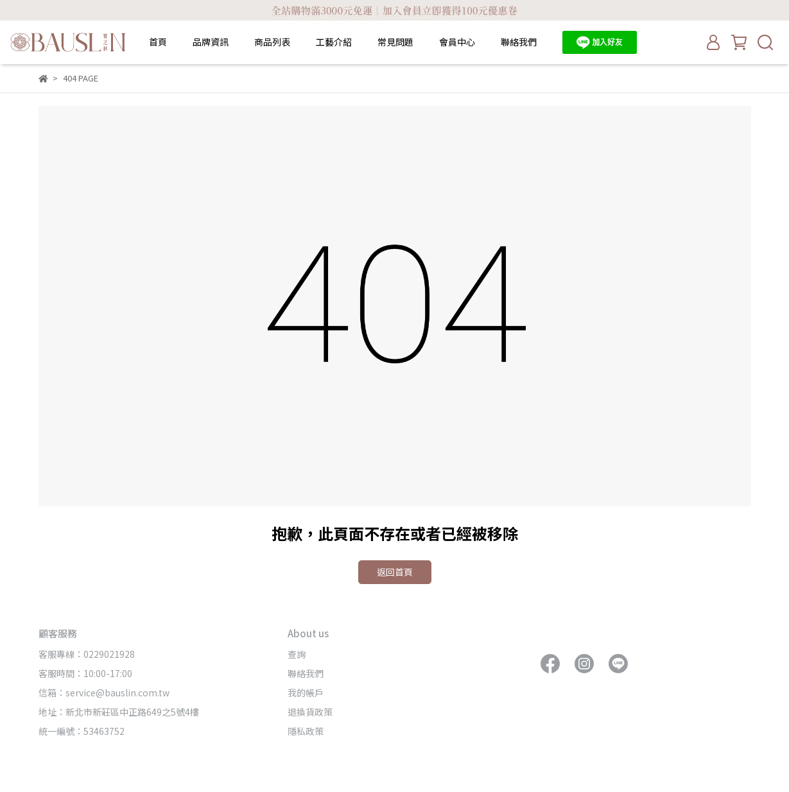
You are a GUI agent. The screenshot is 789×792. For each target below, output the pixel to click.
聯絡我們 (519, 41)
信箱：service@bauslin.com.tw (104, 692)
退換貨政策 (310, 711)
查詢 (297, 654)
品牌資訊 (211, 41)
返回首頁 (395, 571)
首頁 (158, 41)
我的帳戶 (306, 692)
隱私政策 (306, 731)
